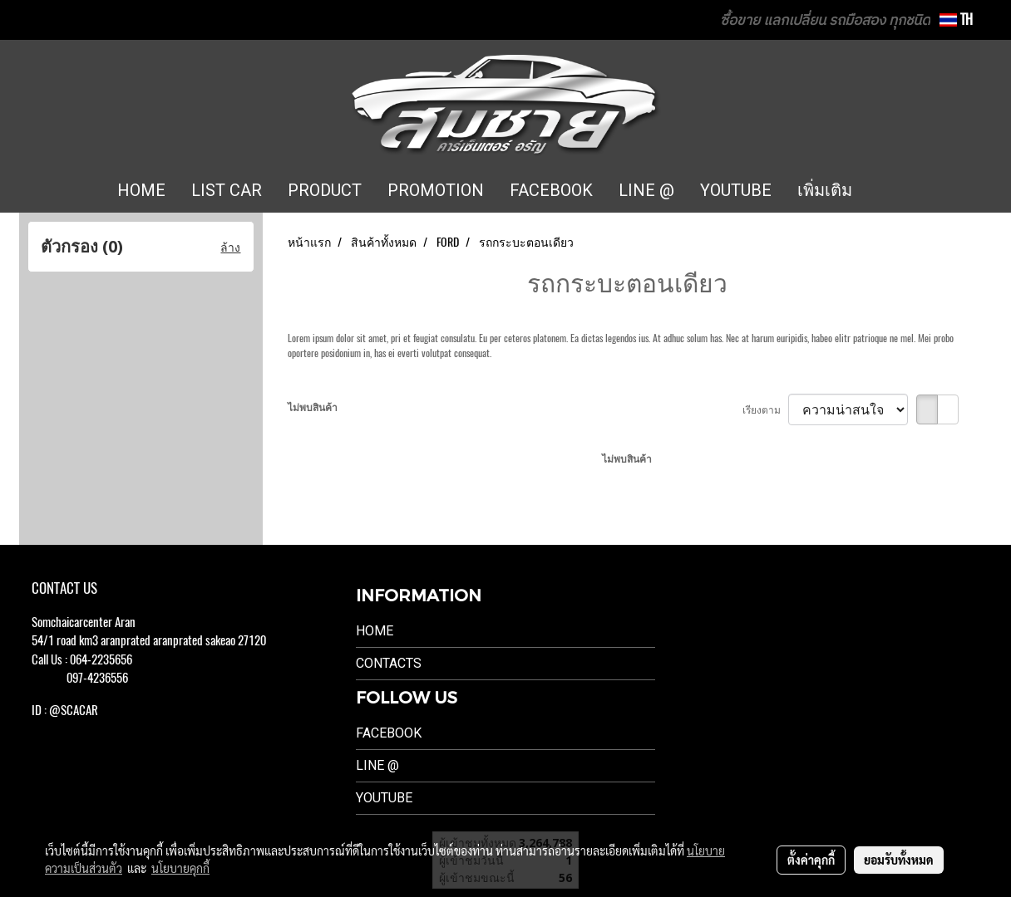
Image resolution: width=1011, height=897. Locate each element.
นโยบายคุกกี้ (180, 867)
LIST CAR (226, 190)
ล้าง (230, 247)
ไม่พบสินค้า (313, 407)
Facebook (389, 733)
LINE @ (646, 190)
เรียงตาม (765, 409)
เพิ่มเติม (824, 190)
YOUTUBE (736, 190)
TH (956, 19)
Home (374, 631)
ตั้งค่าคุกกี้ (811, 859)
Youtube (384, 798)
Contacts (389, 663)
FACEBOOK (551, 190)
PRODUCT (325, 190)
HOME (141, 190)
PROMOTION (435, 190)
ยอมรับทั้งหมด (899, 859)
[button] (889, 191)
